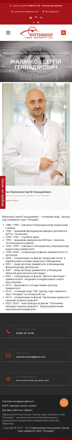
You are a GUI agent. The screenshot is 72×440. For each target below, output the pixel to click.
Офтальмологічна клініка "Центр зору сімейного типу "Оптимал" (43, 429)
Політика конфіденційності (18, 401)
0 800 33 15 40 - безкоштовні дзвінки (45, 6)
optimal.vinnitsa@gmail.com (26, 12)
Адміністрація (12, 200)
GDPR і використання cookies (19, 405)
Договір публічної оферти (17, 410)
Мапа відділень (52, 12)
